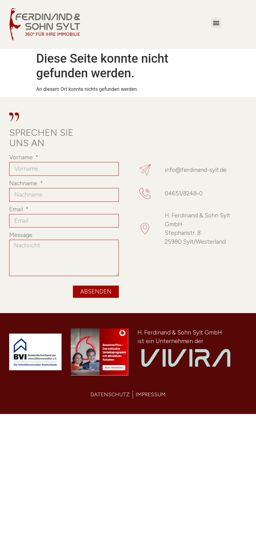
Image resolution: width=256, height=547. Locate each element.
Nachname (24, 183)
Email (16, 209)
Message (20, 235)
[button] (216, 23)
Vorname (21, 157)
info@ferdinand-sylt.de (196, 169)
